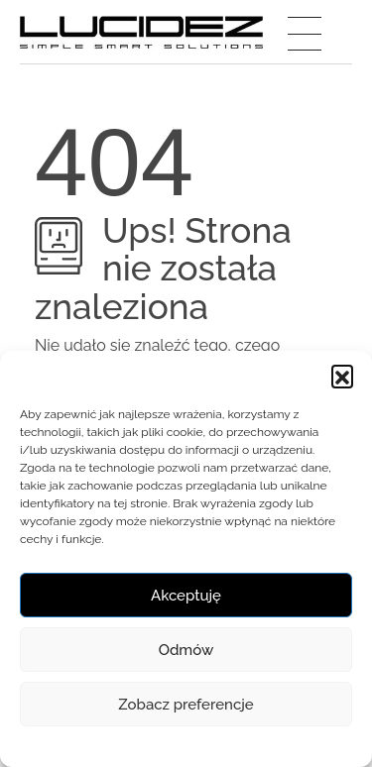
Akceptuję (186, 595)
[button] (342, 375)
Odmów (186, 650)
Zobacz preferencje (185, 704)
